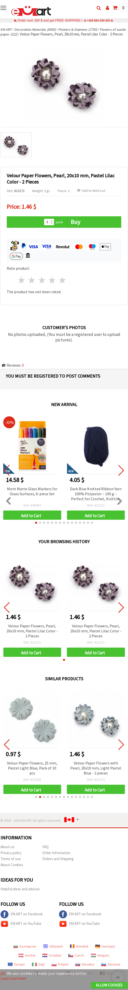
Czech (76, 960)
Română (79, 951)
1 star (22, 285)
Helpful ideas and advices (20, 893)
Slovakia (84, 969)
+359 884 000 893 (98, 20)
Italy (38, 969)
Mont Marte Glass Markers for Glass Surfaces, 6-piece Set (32, 496)
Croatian (51, 960)
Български (24, 951)
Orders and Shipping (58, 863)
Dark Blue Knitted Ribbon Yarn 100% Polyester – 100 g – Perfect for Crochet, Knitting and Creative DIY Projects (96, 499)
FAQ (45, 851)
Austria (26, 960)
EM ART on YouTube (20, 929)
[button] (36, 527)
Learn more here (14, 978)
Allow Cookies (109, 985)
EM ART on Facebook (21, 919)
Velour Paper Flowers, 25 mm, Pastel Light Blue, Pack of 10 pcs (32, 772)
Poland (60, 969)
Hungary (100, 960)
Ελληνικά (53, 951)
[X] (2, 973)
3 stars (42, 285)
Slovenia (110, 969)
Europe (16, 969)
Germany (105, 951)
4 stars (52, 285)
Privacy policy (10, 857)
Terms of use (10, 863)
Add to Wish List (91, 195)
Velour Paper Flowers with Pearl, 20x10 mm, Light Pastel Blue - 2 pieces (95, 772)
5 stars (62, 285)
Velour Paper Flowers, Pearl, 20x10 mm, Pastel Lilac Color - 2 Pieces (32, 635)
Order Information (56, 857)
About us (7, 851)
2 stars (32, 285)
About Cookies (11, 869)
